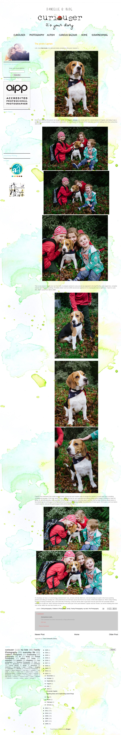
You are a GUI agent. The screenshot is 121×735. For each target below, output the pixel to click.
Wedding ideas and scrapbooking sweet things (60, 693)
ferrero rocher (78, 502)
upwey (26, 678)
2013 (47, 673)
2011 (47, 710)
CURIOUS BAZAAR (68, 35)
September (50, 681)
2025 (47, 650)
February (50, 702)
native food (20, 671)
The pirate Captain (51, 691)
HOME (84, 35)
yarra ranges (17, 675)
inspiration (10, 668)
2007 (47, 721)
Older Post (113, 634)
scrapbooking (31, 654)
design (25, 665)
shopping (29, 660)
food (35, 662)
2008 (47, 718)
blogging (37, 667)
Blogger (68, 729)
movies (13, 671)
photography (9, 656)
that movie (44, 48)
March (49, 699)
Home (76, 634)
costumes (8, 667)
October (49, 678)
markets (7, 670)
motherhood (26, 664)
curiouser (9, 650)
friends (7, 664)
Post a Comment (44, 626)
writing (30, 667)
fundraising (8, 675)
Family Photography (77, 608)
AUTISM (51, 35)
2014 (47, 671)
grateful (19, 660)
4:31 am (43, 622)
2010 (47, 713)
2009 (47, 716)
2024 (47, 652)
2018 (47, 660)
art (20, 656)
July (48, 686)
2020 (47, 655)
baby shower (8, 676)
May (48, 697)
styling (21, 678)
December (50, 676)
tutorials (36, 673)
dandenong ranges (10, 673)
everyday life (29, 652)
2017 (47, 663)
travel (33, 658)
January (49, 705)
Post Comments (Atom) (50, 638)
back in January (73, 120)
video (24, 667)
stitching (18, 668)
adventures (34, 665)
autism (23, 658)
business (15, 676)
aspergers (8, 660)
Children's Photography (59, 608)
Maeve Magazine (16, 670)
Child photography (46, 608)
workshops (37, 664)
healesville (9, 678)
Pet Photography (94, 608)
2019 (47, 658)
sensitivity (16, 678)
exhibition (33, 670)
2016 (47, 665)
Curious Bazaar (14, 665)
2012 (47, 708)
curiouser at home (24, 676)
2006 (47, 724)
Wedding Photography (23, 662)
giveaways (16, 664)
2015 (47, 668)
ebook (31, 676)
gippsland (37, 676)
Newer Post (40, 634)
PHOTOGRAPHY (36, 35)
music (30, 673)
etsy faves (26, 670)
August (49, 683)
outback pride (29, 671)
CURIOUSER (19, 35)
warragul (32, 678)
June (48, 689)
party (36, 671)
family (68, 608)
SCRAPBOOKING (100, 35)
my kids (85, 608)
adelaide (36, 675)
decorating (17, 667)
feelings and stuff (21, 673)
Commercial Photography (31, 668)
